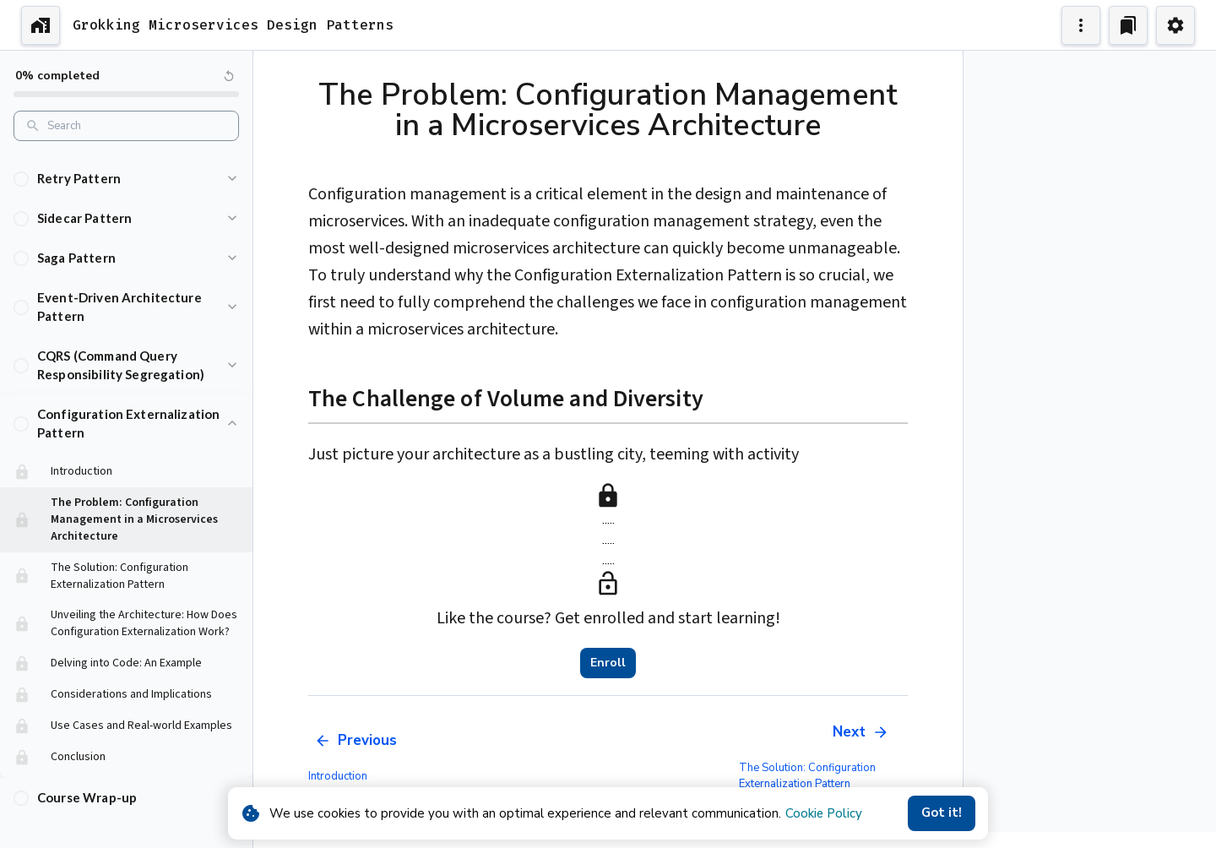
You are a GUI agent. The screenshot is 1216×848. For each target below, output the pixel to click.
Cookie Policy (823, 813)
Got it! (941, 813)
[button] (126, 162)
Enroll (608, 663)
